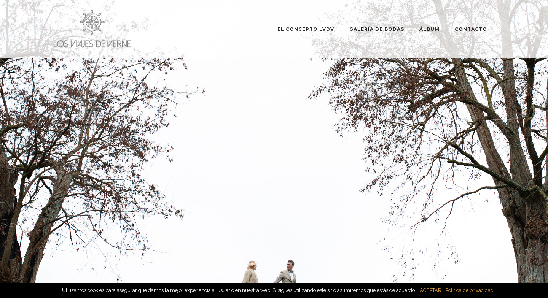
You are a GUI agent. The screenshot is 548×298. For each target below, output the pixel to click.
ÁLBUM (429, 29)
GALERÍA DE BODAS (376, 29)
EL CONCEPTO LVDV (305, 29)
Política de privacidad (469, 290)
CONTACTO (471, 29)
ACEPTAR (430, 290)
